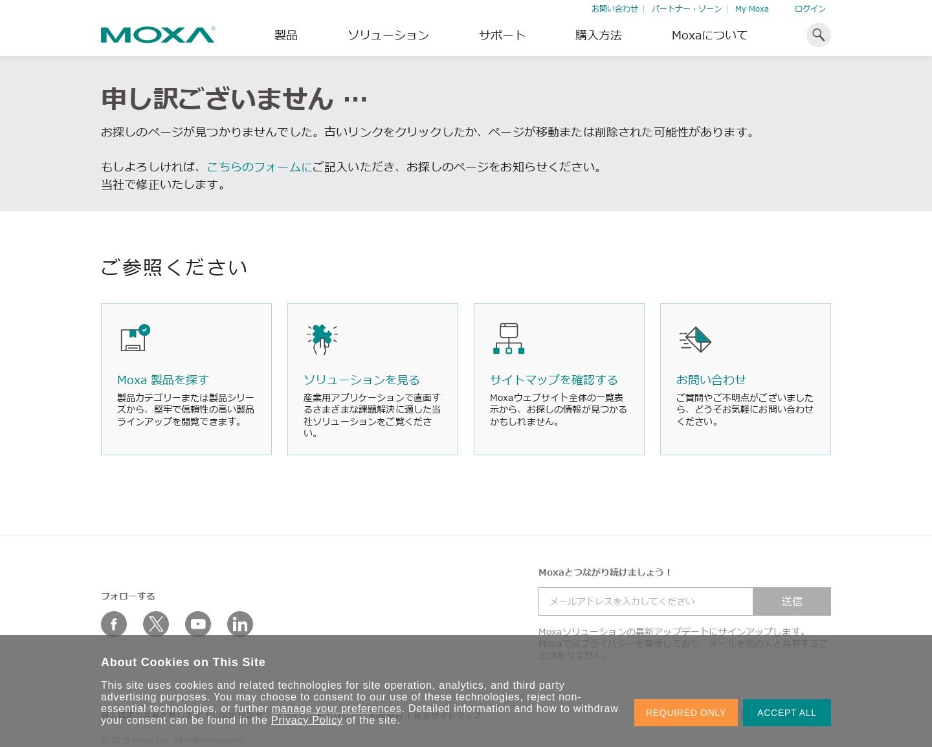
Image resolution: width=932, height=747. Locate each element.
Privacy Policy (307, 720)
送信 (792, 601)
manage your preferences (337, 708)
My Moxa (752, 8)
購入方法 (598, 35)
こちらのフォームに (259, 167)
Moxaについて (710, 35)
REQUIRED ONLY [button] (686, 713)
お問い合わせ (615, 8)
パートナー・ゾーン (687, 8)
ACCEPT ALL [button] (787, 713)
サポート (502, 35)
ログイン (810, 8)
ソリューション (388, 35)
